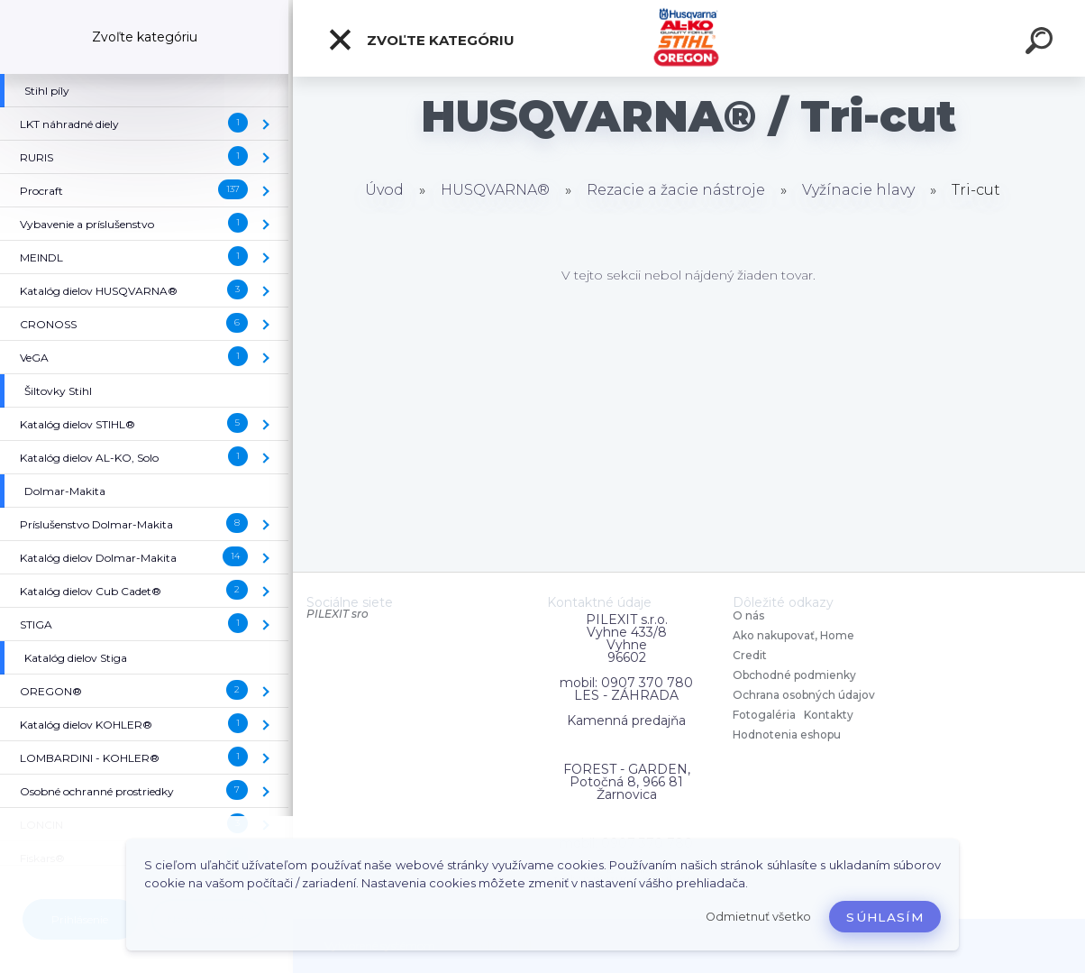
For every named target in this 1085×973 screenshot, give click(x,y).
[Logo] (689, 38)
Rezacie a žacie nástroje (676, 189)
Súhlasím (885, 917)
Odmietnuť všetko (758, 916)
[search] (1042, 43)
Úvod (384, 189)
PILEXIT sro (337, 613)
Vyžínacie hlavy (858, 189)
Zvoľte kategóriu (421, 39)
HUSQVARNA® (495, 189)
